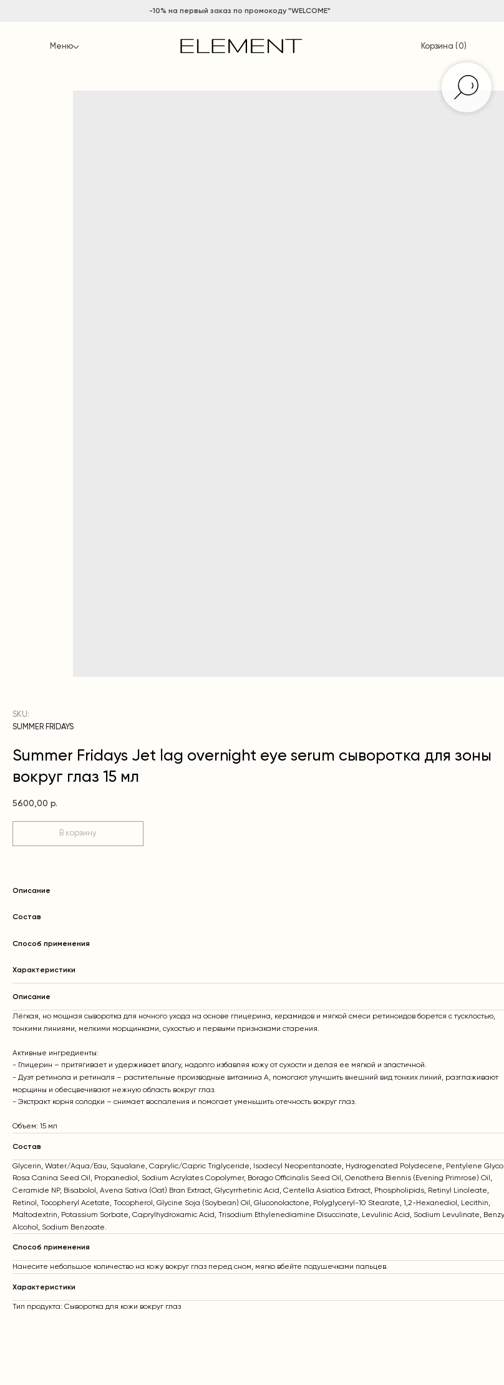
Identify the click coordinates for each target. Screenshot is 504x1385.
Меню (61, 46)
